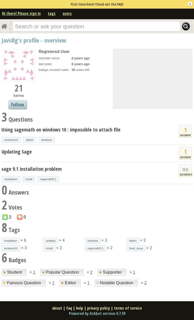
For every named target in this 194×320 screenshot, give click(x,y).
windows (46, 139)
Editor (69, 282)
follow (17, 104)
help (79, 308)
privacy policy (98, 308)
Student (13, 272)
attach (29, 139)
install (28, 179)
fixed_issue (136, 248)
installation (10, 179)
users (67, 13)
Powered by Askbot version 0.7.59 (97, 313)
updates (51, 240)
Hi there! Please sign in (21, 13)
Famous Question (22, 282)
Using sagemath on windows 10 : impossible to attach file (61, 129)
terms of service (128, 308)
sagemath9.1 (48, 179)
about (57, 308)
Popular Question (61, 272)
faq (69, 308)
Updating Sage (17, 151)
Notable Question (115, 282)
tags (52, 13)
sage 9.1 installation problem (32, 168)
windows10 (11, 139)
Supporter (111, 272)
